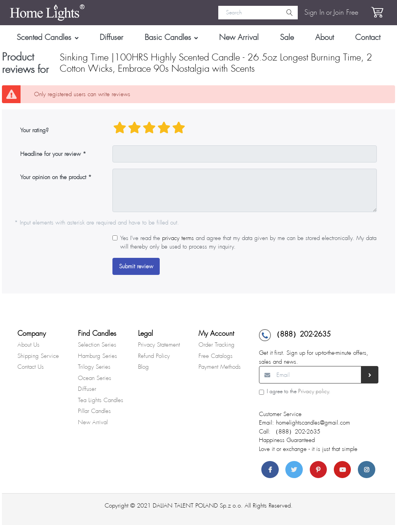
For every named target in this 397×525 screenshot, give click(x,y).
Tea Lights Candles (100, 400)
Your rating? (34, 130)
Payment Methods (219, 367)
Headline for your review (50, 154)
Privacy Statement (159, 345)
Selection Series (97, 345)
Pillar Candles (94, 411)
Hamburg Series (97, 356)
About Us (28, 345)
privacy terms (178, 238)
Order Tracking (216, 345)
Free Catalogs (215, 356)
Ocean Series (94, 378)
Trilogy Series (94, 367)
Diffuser (87, 389)
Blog (143, 367)
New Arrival (93, 422)
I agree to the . (298, 391)
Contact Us (30, 367)
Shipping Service (38, 356)
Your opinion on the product (53, 177)
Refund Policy (154, 356)
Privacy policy (313, 391)
